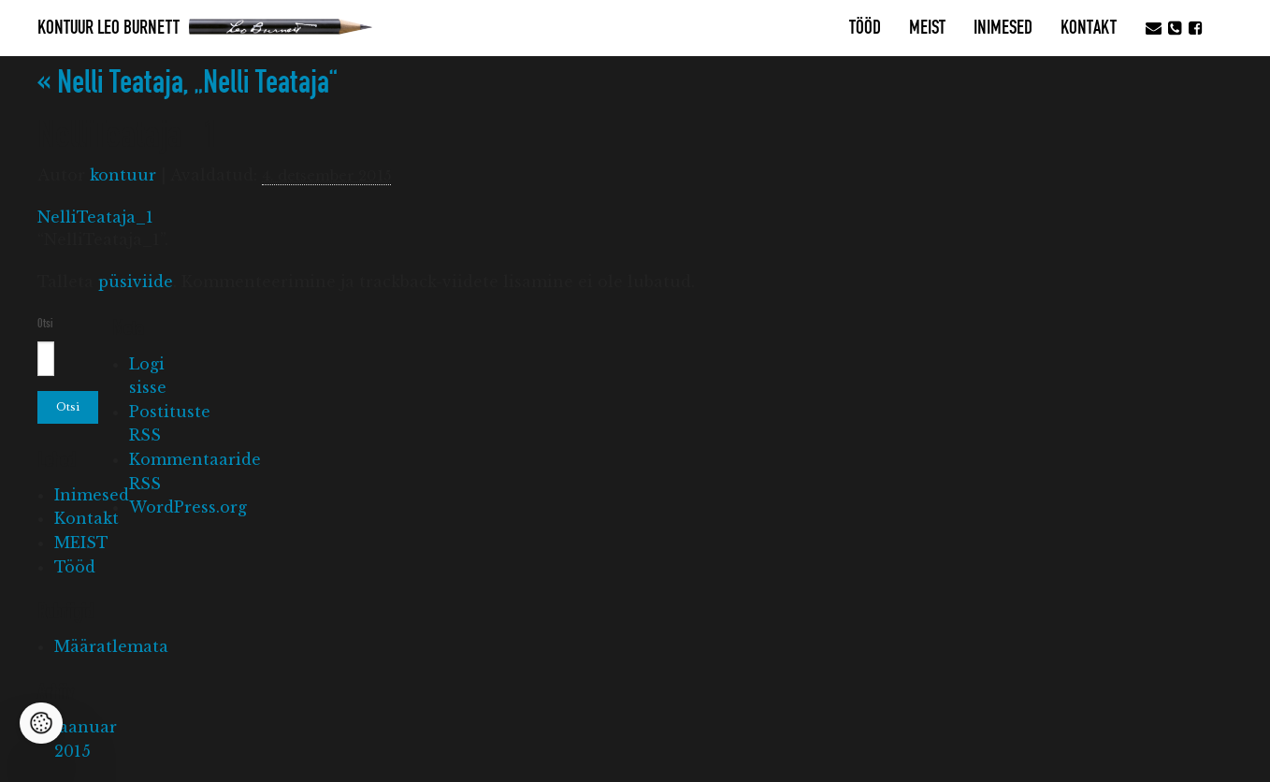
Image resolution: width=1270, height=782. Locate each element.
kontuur (123, 175)
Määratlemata (111, 646)
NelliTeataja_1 (95, 217)
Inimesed (1003, 28)
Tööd (865, 28)
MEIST (927, 28)
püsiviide (135, 281)
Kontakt (1089, 28)
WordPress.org (188, 507)
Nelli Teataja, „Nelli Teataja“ (187, 82)
